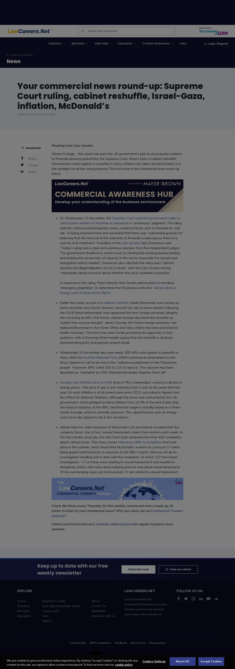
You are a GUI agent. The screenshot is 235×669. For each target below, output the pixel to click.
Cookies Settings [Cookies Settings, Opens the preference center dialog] (154, 664)
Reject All (182, 664)
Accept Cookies (211, 664)
